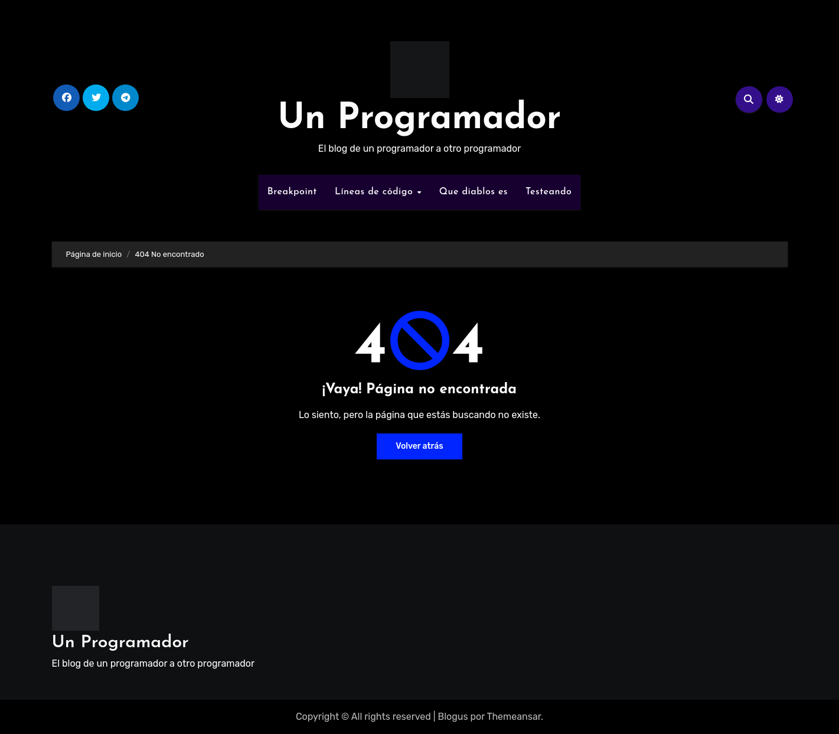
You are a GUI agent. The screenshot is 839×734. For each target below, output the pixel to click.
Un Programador (419, 119)
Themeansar (514, 716)
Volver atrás (419, 446)
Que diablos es (473, 192)
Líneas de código (375, 192)
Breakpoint (292, 192)
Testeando (548, 192)
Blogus (453, 716)
